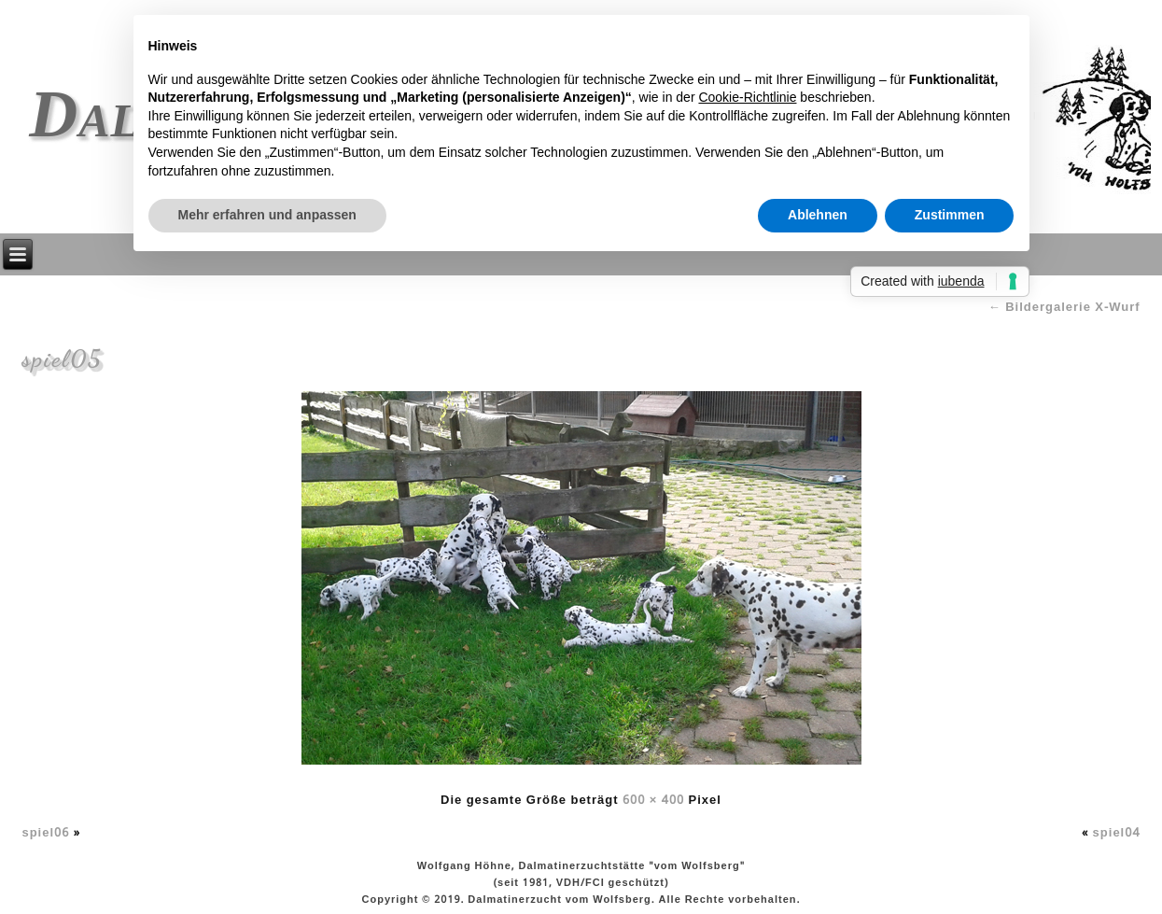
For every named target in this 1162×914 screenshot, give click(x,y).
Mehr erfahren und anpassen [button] (267, 214)
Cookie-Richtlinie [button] (747, 97)
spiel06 (45, 833)
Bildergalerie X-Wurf (1064, 307)
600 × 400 (653, 800)
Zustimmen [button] (950, 214)
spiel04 (1117, 833)
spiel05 (61, 358)
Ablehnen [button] (817, 214)
